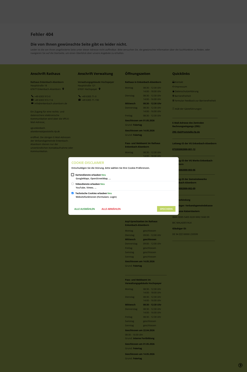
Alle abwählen (111, 208)
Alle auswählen (84, 208)
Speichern (166, 208)
